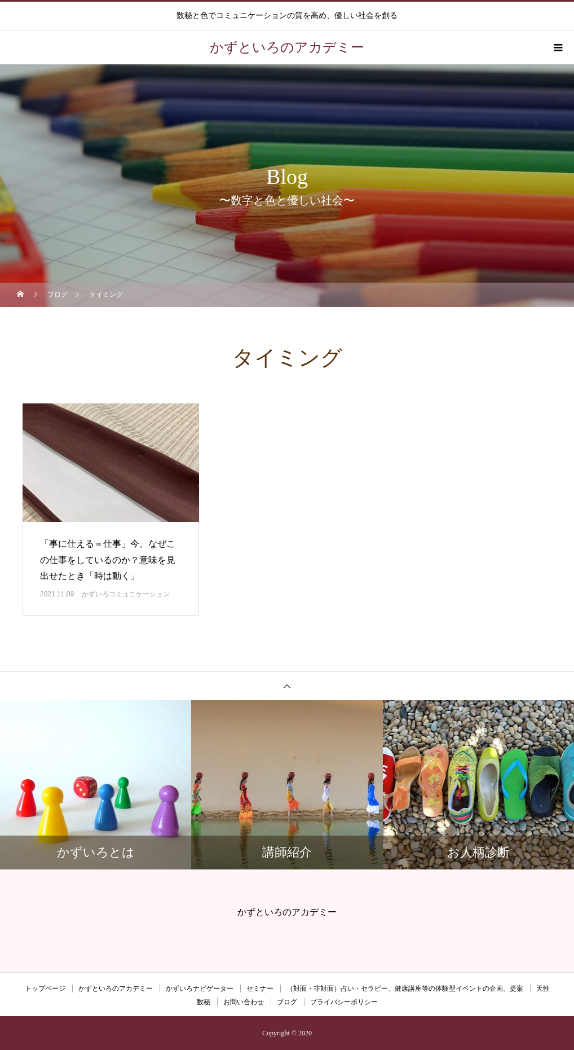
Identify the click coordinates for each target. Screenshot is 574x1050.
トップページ (45, 988)
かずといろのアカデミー (115, 988)
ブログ (287, 1002)
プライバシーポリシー (344, 1002)
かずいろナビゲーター (199, 988)
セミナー (259, 988)
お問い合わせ (243, 1002)
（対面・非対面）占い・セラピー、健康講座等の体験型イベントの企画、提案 (404, 988)
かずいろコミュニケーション (126, 594)
